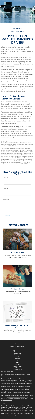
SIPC (20, 408)
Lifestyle (17, 364)
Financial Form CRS (8, 371)
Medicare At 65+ (17, 253)
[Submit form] (7, 215)
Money (17, 362)
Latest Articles (17, 366)
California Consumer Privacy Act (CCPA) (16, 396)
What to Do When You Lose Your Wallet (17, 326)
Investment (17, 355)
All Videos (17, 368)
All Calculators (17, 370)
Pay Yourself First (18, 289)
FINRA (16, 408)
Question (6, 199)
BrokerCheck (4, 375)
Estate (17, 357)
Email (6, 188)
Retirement (17, 353)
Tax (18, 360)
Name (6, 177)
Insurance (17, 358)
